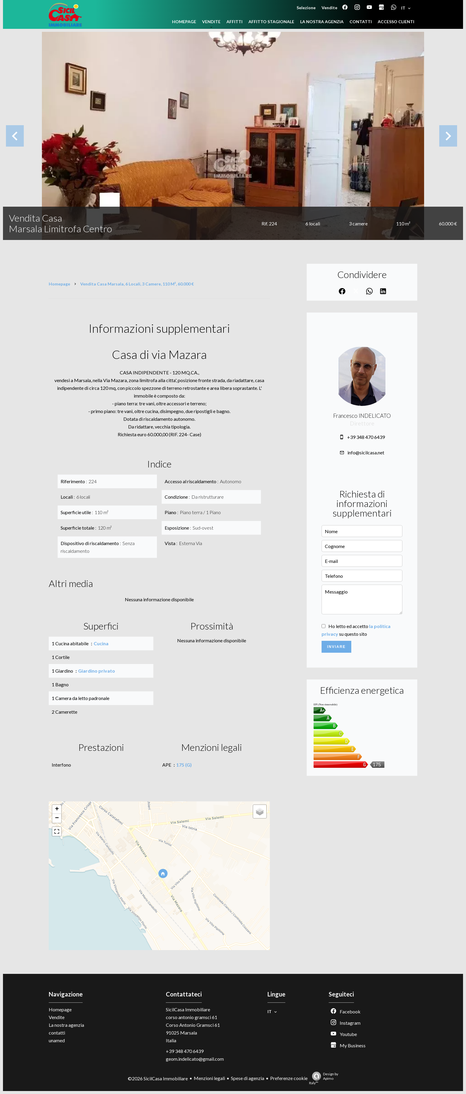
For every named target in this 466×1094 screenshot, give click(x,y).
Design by (323, 1078)
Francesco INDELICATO (362, 415)
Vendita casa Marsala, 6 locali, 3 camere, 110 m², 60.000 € (137, 283)
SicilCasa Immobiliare (188, 1009)
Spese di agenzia (247, 1078)
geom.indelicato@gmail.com (195, 1059)
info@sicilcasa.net (365, 452)
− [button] (57, 818)
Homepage (59, 283)
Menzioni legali (209, 1078)
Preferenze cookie (289, 1078)
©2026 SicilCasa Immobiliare (158, 1078)
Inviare (336, 647)
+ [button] (57, 809)
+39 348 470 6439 (366, 437)
